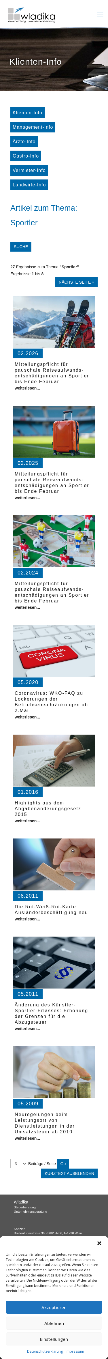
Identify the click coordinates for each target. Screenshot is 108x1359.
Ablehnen (54, 1323)
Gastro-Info (26, 156)
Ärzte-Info (24, 141)
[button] (99, 1243)
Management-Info (33, 127)
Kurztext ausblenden (69, 1173)
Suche (21, 246)
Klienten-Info (27, 112)
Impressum (75, 1351)
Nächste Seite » (76, 282)
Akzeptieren (54, 1307)
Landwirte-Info (29, 184)
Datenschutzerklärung (45, 1351)
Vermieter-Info (29, 170)
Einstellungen (54, 1339)
